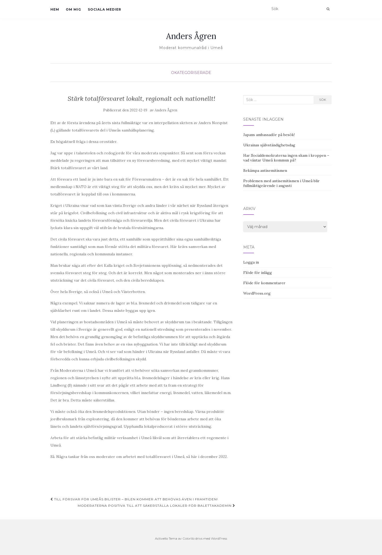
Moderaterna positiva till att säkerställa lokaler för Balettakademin (156, 506)
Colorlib (188, 538)
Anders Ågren (191, 36)
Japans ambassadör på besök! (269, 134)
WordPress (219, 538)
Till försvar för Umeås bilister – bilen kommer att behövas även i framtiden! (134, 499)
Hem (54, 9)
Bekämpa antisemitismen (265, 170)
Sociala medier (104, 9)
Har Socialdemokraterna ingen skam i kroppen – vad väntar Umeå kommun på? (286, 158)
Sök (322, 100)
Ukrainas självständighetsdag (269, 145)
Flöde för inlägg (257, 272)
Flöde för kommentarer (264, 283)
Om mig (73, 9)
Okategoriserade (191, 72)
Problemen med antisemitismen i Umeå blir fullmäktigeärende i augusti (281, 183)
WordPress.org (257, 293)
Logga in (251, 262)
